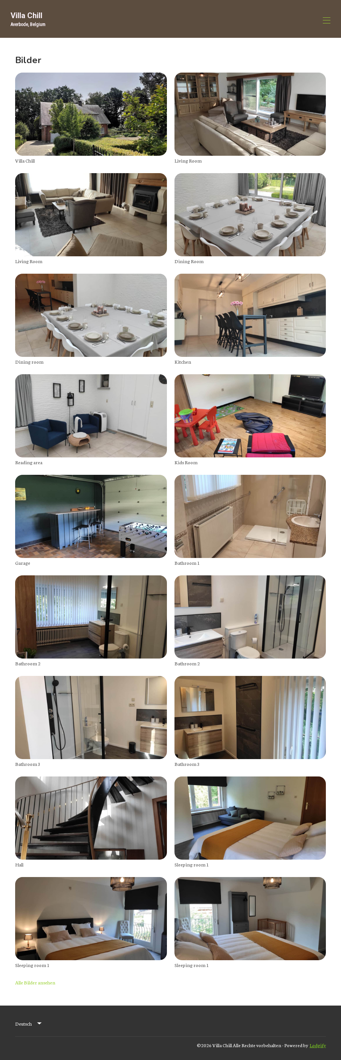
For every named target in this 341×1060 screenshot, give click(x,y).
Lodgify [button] (318, 1045)
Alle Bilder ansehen (35, 982)
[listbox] (29, 1023)
